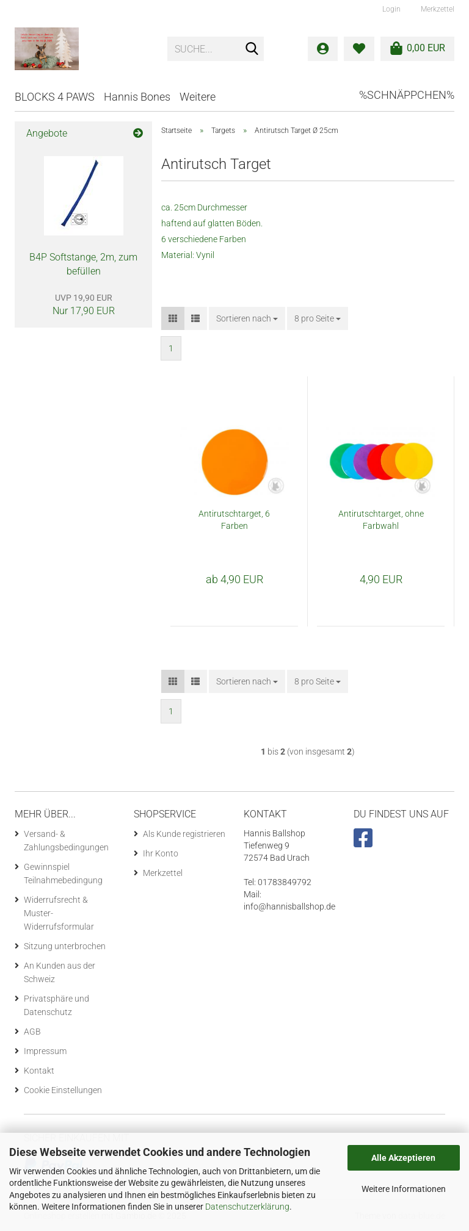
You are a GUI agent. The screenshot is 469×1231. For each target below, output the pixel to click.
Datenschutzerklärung (247, 1206)
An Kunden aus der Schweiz (59, 972)
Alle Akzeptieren (403, 1158)
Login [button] (390, 9)
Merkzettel (436, 9)
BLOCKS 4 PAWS (55, 96)
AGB (32, 1031)
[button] (172, 318)
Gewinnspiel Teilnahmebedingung (63, 873)
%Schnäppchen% (406, 94)
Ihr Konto (160, 853)
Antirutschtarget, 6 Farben (234, 520)
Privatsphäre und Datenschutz (56, 1005)
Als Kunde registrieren (184, 834)
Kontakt (39, 1070)
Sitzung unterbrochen (65, 946)
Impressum (45, 1051)
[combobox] (247, 318)
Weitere (198, 96)
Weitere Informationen (404, 1189)
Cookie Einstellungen (63, 1090)
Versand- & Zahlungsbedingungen (66, 840)
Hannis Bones (137, 96)
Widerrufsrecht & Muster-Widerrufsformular (59, 913)
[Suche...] (252, 49)
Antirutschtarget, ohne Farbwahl (381, 520)
